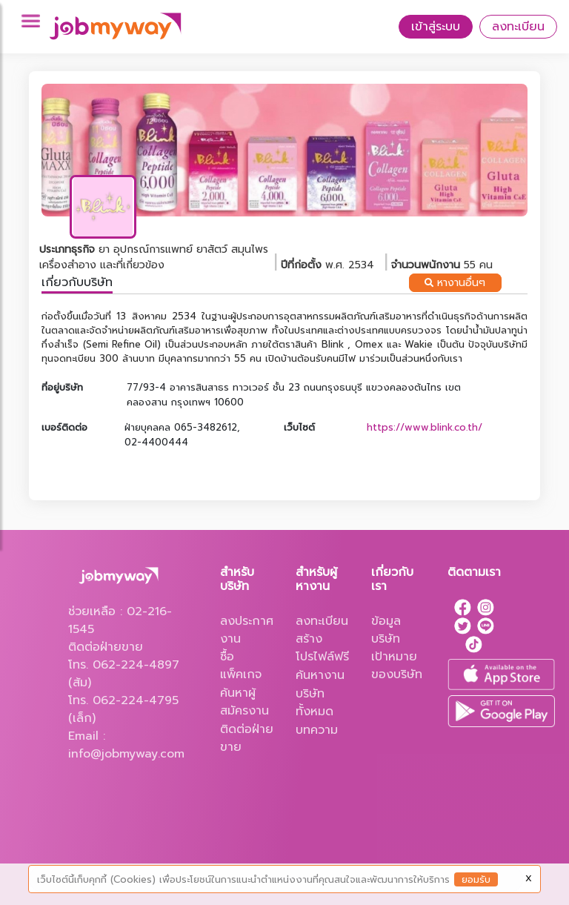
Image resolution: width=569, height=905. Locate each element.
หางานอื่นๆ (455, 283)
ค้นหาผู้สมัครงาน (244, 702)
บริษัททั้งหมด (314, 702)
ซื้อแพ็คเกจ (241, 665)
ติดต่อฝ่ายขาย (246, 738)
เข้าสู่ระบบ (435, 27)
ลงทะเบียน (518, 27)
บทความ (317, 730)
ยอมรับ (476, 879)
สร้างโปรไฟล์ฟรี (322, 648)
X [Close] (528, 878)
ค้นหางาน (320, 675)
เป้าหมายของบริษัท (396, 665)
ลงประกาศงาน (246, 630)
